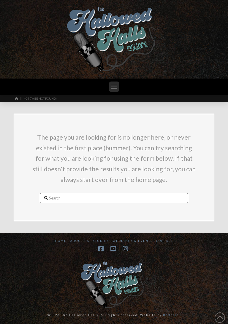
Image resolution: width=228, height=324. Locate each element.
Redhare (171, 315)
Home (60, 240)
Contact (164, 240)
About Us (79, 240)
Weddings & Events (133, 240)
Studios (101, 240)
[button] (114, 87)
